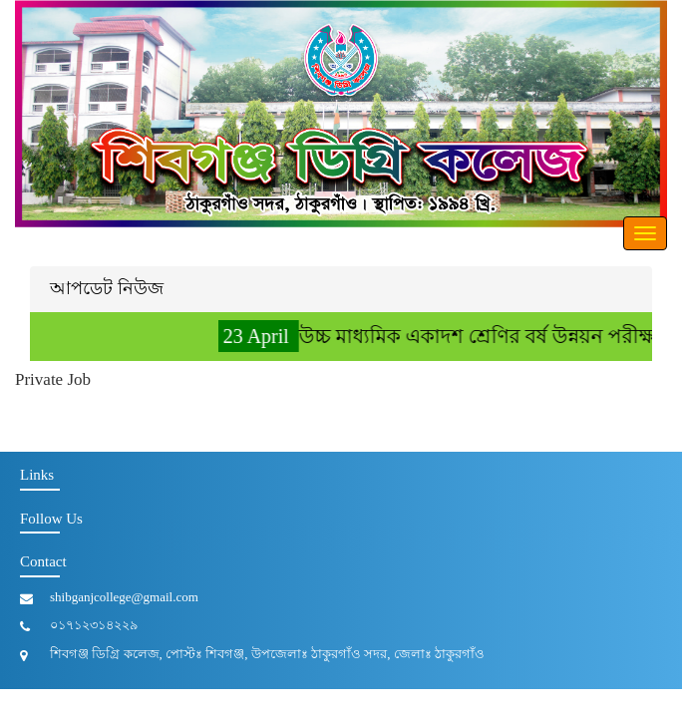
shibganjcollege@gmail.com (124, 596)
